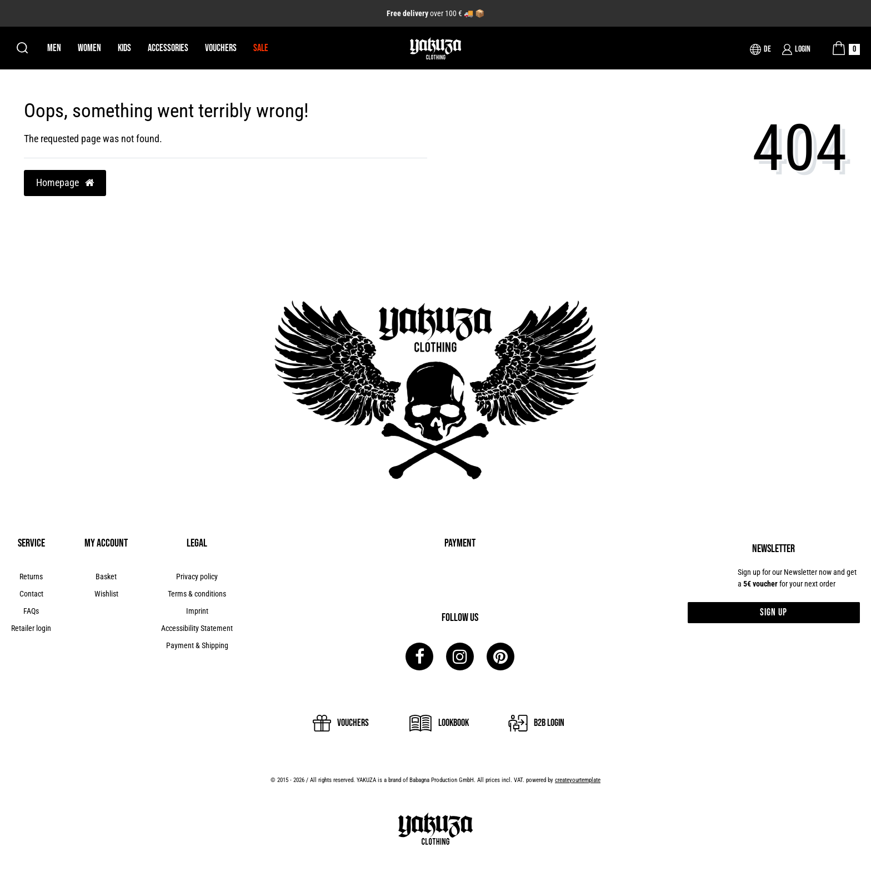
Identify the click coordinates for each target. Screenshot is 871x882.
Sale (260, 48)
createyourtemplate (577, 780)
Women (89, 48)
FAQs (31, 611)
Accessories (168, 48)
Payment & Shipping (197, 645)
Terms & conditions (197, 593)
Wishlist (106, 593)
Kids (124, 48)
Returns (31, 576)
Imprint (197, 611)
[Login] (796, 49)
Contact (31, 593)
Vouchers (221, 48)
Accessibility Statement (197, 628)
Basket (106, 576)
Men (54, 48)
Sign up (773, 612)
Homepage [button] (65, 182)
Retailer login (31, 628)
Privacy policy (197, 576)
